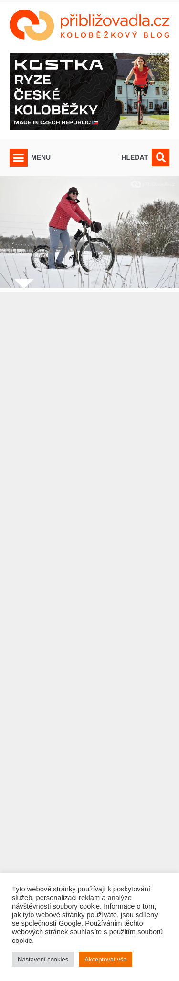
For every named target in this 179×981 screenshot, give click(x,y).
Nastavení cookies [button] (43, 959)
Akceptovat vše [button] (105, 959)
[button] (19, 158)
